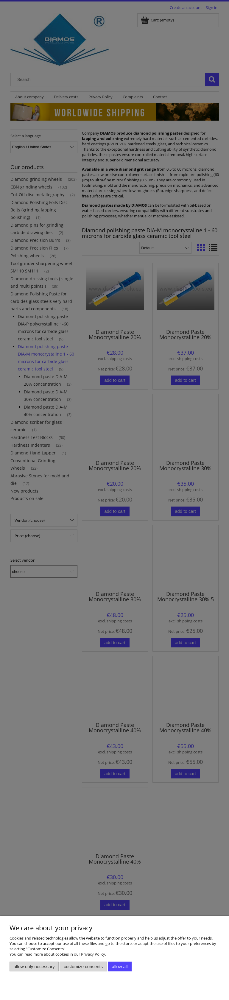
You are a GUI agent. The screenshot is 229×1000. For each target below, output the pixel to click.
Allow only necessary (34, 966)
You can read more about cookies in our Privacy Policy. (58, 954)
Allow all (120, 966)
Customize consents (83, 966)
